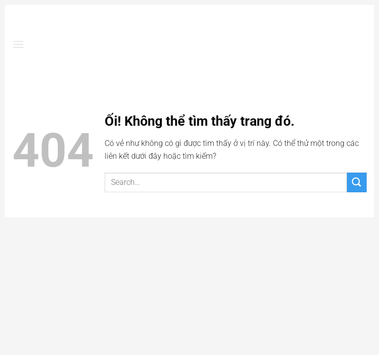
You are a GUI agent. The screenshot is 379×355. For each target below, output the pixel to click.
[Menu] (18, 44)
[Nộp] (357, 182)
